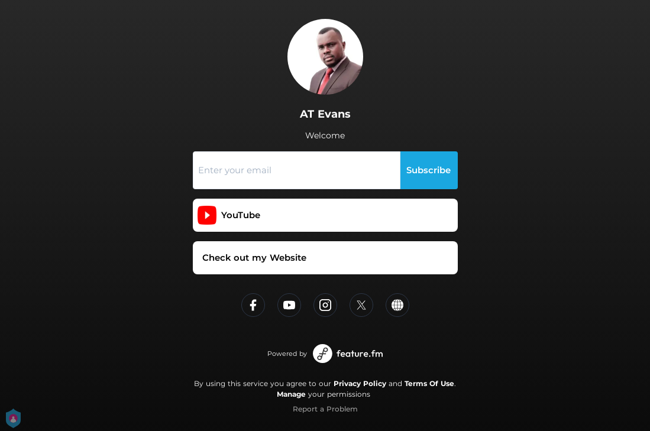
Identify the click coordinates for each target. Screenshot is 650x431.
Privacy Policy (360, 383)
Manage (291, 394)
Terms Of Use (429, 383)
